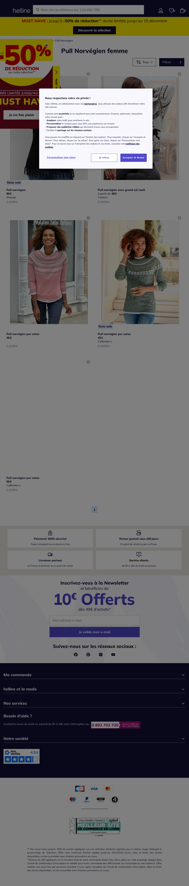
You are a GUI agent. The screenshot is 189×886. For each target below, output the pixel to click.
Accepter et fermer (134, 157)
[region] (96, 128)
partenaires (90, 103)
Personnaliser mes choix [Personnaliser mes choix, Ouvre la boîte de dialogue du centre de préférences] (61, 157)
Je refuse (104, 157)
